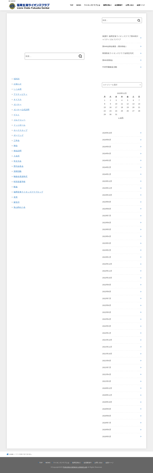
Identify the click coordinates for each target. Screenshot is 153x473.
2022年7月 (106, 298)
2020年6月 (106, 430)
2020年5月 (106, 437)
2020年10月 (107, 402)
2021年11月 (107, 347)
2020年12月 (107, 388)
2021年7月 (106, 367)
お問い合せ (130, 5)
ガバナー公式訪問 (21, 110)
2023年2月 (106, 250)
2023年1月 (106, 257)
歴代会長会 (18, 166)
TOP (71, 5)
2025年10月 (107, 133)
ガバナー (18, 104)
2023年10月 (107, 195)
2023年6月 (106, 223)
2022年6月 (106, 305)
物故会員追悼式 (20, 176)
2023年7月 (106, 216)
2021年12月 (107, 340)
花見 (16, 197)
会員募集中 (119, 5)
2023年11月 (107, 188)
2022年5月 (106, 312)
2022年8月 (106, 292)
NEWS (78, 5)
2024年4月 (106, 153)
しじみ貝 (18, 89)
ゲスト (16, 115)
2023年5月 (106, 229)
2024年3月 (106, 160)
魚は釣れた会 (19, 207)
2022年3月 (106, 326)
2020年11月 (107, 395)
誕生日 (16, 202)
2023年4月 (106, 236)
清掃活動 (18, 171)
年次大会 (18, 161)
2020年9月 (106, 409)
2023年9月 (106, 202)
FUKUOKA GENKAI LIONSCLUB (75, 467)
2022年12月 (107, 264)
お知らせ (18, 84)
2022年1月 (106, 333)
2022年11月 (107, 271)
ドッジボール (19, 125)
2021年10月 (107, 354)
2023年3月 (106, 243)
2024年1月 (106, 174)
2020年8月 (106, 416)
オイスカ (18, 99)
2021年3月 (106, 381)
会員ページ (141, 5)
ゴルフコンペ (19, 120)
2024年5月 (106, 147)
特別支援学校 (19, 181)
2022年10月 (107, 278)
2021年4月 (106, 374)
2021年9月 (106, 361)
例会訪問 (18, 151)
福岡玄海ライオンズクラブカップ (28, 192)
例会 (16, 146)
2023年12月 (107, 181)
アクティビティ (20, 94)
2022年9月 (106, 285)
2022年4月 (106, 319)
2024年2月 (106, 167)
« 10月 (121, 118)
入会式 (16, 156)
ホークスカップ (20, 130)
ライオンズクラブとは (92, 5)
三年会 (16, 140)
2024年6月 (106, 140)
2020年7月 (106, 423)
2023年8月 (106, 209)
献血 (16, 187)
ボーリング (18, 135)
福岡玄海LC (107, 5)
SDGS (16, 79)
